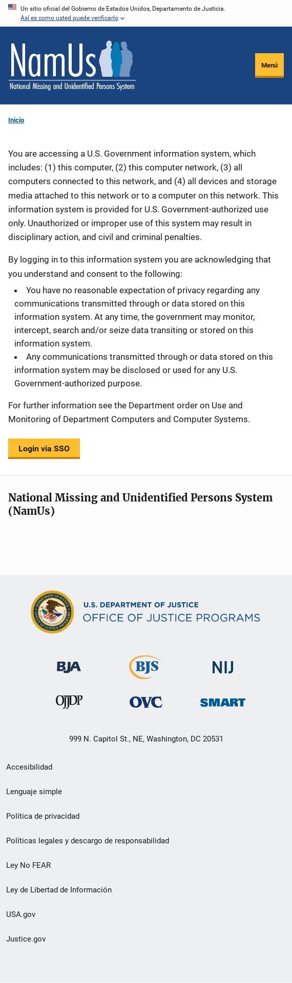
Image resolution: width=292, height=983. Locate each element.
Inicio (16, 120)
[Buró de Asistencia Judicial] (69, 662)
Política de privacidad (42, 816)
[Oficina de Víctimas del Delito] (146, 702)
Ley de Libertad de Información (59, 889)
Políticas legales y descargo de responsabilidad (87, 840)
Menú (269, 65)
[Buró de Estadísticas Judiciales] (145, 675)
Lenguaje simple (34, 791)
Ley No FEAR (28, 865)
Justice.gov (26, 939)
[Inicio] (72, 65)
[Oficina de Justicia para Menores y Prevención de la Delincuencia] (69, 704)
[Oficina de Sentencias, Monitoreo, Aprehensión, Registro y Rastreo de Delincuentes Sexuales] (222, 700)
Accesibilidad (29, 767)
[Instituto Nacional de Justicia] (223, 663)
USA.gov (20, 914)
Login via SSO (44, 448)
